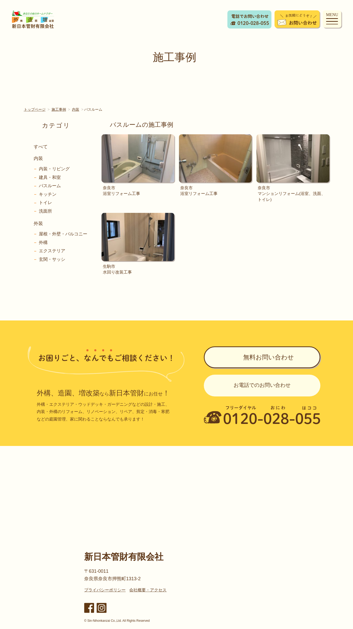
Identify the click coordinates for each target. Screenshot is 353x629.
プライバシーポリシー (105, 590)
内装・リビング (54, 168)
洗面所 (45, 211)
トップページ (35, 109)
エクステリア (52, 250)
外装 (38, 223)
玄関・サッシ (52, 259)
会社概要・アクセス (148, 590)
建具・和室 (50, 177)
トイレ (45, 202)
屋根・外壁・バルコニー (63, 234)
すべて (41, 146)
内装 (75, 109)
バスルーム (50, 185)
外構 (43, 242)
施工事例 (59, 109)
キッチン (47, 194)
